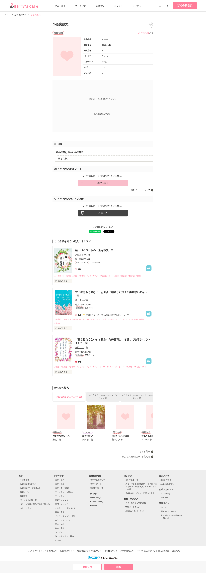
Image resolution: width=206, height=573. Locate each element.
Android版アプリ (167, 484)
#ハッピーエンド (93, 319)
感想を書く (103, 183)
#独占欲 (131, 276)
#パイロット (59, 276)
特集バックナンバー (133, 507)
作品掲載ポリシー (67, 551)
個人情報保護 (163, 551)
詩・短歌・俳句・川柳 (64, 536)
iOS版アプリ (166, 480)
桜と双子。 (63, 158)
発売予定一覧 (95, 484)
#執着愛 (123, 276)
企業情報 (176, 551)
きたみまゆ (80, 254)
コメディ (59, 532)
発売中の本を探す (97, 480)
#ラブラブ (120, 319)
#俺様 (138, 276)
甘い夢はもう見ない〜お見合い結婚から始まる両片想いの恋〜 (111, 292)
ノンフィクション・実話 (65, 516)
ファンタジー (60, 496)
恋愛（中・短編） (62, 488)
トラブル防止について (145, 551)
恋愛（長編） (60, 484)
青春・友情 (59, 512)
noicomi (93, 506)
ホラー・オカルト (62, 520)
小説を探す (60, 5)
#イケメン (67, 319)
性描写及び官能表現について (89, 551)
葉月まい (79, 300)
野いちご (164, 507)
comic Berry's (95, 498)
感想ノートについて (140, 190)
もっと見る (144, 451)
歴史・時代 (59, 524)
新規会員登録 (185, 5)
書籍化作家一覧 (96, 488)
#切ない (57, 323)
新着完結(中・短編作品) (30, 488)
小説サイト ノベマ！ (169, 511)
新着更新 (23, 496)
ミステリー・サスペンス (65, 508)
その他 (58, 540)
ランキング (80, 5)
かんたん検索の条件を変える (136, 456)
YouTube (164, 498)
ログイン (167, 5)
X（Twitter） (166, 494)
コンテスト (137, 5)
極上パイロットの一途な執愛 (92, 250)
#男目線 (137, 367)
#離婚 (116, 276)
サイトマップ (40, 551)
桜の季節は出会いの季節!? (69, 152)
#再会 (144, 367)
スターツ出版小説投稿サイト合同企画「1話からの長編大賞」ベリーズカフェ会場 (141, 486)
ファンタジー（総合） (64, 492)
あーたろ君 (143, 32)
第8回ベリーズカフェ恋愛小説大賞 (139, 493)
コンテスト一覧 (131, 480)
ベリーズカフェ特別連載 (135, 503)
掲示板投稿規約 (126, 551)
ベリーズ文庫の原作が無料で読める (35, 504)
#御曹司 (82, 276)
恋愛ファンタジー (62, 500)
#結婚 (141, 319)
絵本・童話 (59, 528)
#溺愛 (68, 276)
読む (118, 567)
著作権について (110, 551)
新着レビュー (25, 492)
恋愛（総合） (60, 480)
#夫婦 (74, 276)
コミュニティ (25, 508)
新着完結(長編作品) (28, 484)
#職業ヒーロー (106, 276)
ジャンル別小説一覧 (28, 500)
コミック (118, 5)
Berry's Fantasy (96, 502)
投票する (103, 213)
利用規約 (53, 551)
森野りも (79, 347)
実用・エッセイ (61, 504)
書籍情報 (100, 5)
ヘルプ (29, 551)
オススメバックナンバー (135, 511)
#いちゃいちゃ (93, 276)
